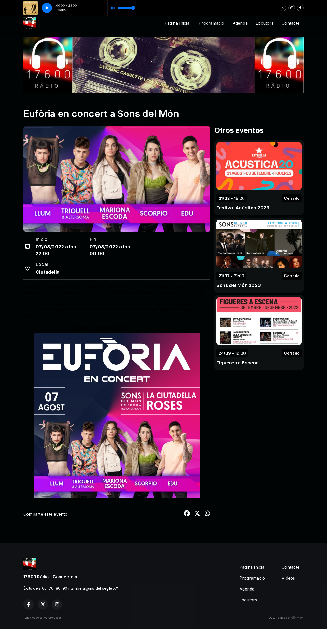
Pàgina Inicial (177, 23)
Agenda (240, 23)
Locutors (265, 23)
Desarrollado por (286, 617)
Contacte (290, 23)
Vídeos (288, 578)
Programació (211, 23)
